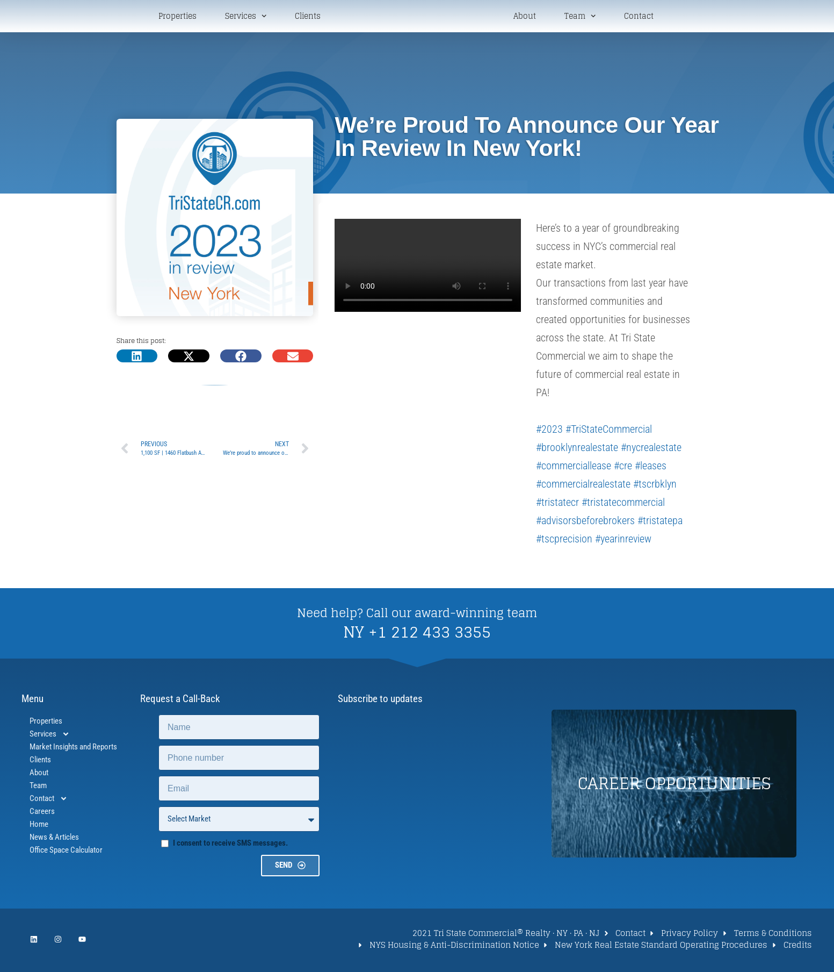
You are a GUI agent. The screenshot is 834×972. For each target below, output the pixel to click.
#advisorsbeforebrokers (585, 522)
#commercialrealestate (583, 486)
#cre (623, 467)
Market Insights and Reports (73, 749)
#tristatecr (557, 504)
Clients (308, 17)
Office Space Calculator (66, 852)
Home (39, 826)
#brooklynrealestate (577, 449)
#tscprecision (564, 540)
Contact (639, 17)
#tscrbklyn (655, 486)
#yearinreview (623, 540)
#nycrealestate (651, 449)
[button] (137, 358)
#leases (650, 467)
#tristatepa (660, 522)
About (524, 17)
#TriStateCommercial (608, 431)
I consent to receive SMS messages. (230, 845)
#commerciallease (573, 467)
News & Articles (54, 839)
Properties (177, 17)
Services (245, 17)
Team (580, 17)
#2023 (549, 431)
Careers (42, 813)
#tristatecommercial (623, 504)
